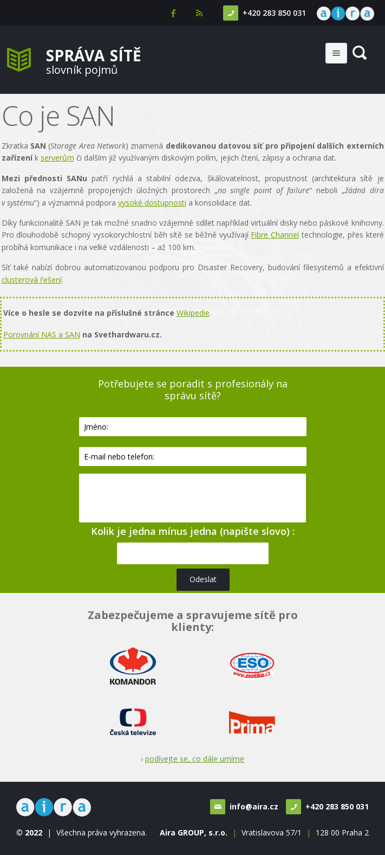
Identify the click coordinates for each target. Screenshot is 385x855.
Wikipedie (193, 313)
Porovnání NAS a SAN (41, 334)
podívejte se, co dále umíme (194, 759)
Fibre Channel (275, 234)
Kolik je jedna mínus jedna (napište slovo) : (193, 531)
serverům (57, 157)
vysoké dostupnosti (152, 202)
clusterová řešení (32, 280)
